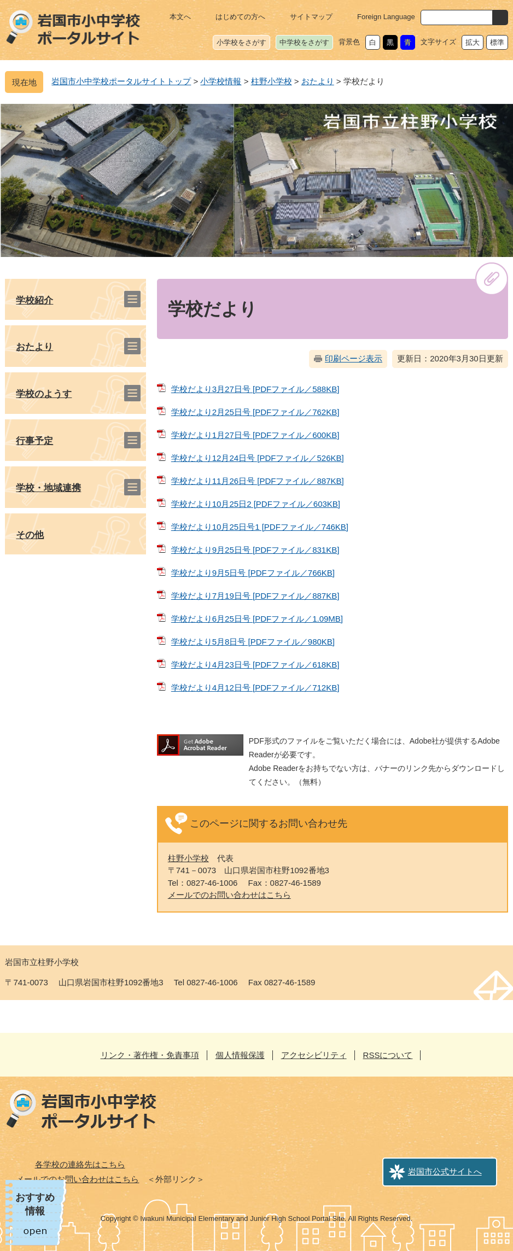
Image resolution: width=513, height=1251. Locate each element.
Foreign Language (386, 17)
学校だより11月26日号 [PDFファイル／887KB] (257, 481)
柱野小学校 (271, 81)
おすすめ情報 (35, 1204)
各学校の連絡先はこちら (80, 1164)
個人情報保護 (240, 1055)
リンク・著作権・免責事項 (150, 1055)
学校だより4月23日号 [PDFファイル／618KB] (255, 664)
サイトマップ (311, 17)
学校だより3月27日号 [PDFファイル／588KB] (255, 389)
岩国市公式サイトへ (445, 1171)
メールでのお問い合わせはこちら (229, 894)
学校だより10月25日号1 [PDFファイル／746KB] (259, 526)
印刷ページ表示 (353, 358)
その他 (30, 535)
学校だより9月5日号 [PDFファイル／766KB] (253, 572)
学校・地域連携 (48, 488)
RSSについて (388, 1055)
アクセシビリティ (314, 1055)
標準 (497, 42)
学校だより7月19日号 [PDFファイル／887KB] (255, 595)
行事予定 (34, 441)
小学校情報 (220, 81)
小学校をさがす (241, 42)
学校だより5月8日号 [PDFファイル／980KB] (253, 641)
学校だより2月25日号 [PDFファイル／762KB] (255, 412)
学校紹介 (34, 300)
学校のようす (44, 394)
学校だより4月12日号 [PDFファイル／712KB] (255, 687)
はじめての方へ (240, 17)
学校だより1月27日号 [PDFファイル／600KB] (255, 435)
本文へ (180, 17)
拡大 (472, 42)
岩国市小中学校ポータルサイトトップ (121, 81)
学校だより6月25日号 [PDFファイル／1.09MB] (257, 618)
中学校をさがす (304, 42)
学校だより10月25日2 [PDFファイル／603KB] (255, 503)
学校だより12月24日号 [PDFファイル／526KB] (257, 458)
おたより (317, 81)
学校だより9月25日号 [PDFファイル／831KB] (255, 549)
